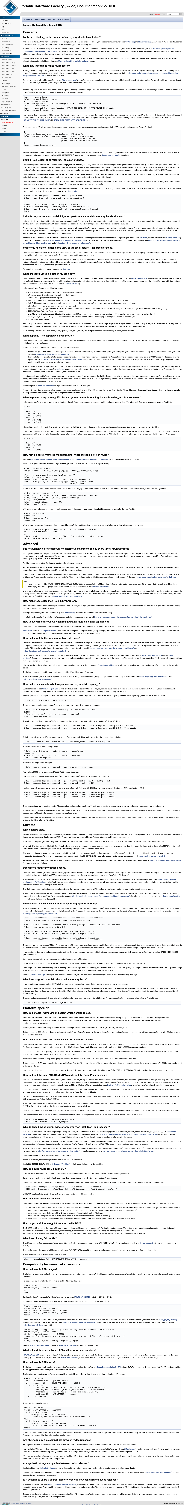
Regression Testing (6, 50)
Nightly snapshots (7, 101)
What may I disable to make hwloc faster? (74, 61)
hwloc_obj (61, 368)
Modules (51, 19)
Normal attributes (72, 283)
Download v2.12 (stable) (9, 65)
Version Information (6, 53)
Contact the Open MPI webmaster (92, 1498)
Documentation (5, 41)
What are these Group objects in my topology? (72, 243)
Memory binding (144, 42)
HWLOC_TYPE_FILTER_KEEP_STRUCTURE (69, 120)
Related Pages (40, 19)
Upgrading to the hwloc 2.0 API (109, 1361)
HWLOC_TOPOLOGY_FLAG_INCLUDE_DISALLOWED (63, 358)
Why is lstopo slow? (69, 80)
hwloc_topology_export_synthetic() (159, 1466)
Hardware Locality (6, 59)
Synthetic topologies (50, 687)
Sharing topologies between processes (67, 595)
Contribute (4, 125)
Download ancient (7, 74)
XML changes (129, 1442)
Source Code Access (7, 44)
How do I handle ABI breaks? (40, 1339)
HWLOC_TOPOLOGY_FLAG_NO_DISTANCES (79, 1316)
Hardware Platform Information (119, 1080)
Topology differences (48, 629)
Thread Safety (69, 611)
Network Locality (6, 104)
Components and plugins (111, 155)
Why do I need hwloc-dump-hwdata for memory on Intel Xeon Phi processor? (101, 893)
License (4, 89)
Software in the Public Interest (23, 1499)
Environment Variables (100, 585)
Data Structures (63, 19)
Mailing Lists (4, 119)
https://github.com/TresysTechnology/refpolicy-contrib (58, 1146)
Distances (143, 237)
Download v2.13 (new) (8, 62)
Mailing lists (5, 92)
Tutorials (4, 80)
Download (4, 38)
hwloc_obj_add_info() (152, 654)
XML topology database (9, 86)
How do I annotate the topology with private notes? (67, 240)
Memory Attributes (173, 237)
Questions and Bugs (37, 971)
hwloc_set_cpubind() (145, 1237)
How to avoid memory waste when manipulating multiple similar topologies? (123, 616)
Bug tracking (5, 95)
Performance (5, 32)
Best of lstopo (6, 83)
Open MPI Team (6, 23)
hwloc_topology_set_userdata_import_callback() (45, 649)
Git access (5, 98)
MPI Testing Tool (6, 107)
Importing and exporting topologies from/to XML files (155, 576)
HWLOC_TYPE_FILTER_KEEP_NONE (36, 120)
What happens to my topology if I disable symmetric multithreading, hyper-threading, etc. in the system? (69, 458)
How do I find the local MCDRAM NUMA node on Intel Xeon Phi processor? (130, 1129)
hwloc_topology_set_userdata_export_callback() (112, 647)
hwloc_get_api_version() (168, 1313)
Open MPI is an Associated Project (21, 1497)
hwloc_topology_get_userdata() (37, 677)
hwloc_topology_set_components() (152, 853)
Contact (3, 128)
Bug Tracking (5, 47)
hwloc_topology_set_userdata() (153, 674)
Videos (3, 29)
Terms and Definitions (45, 384)
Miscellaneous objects (106, 663)
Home (151, 14)
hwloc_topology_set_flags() (33, 1319)
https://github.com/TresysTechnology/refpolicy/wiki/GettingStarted (128, 1146)
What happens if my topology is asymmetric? (40, 910)
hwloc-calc (72, 191)
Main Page (28, 19)
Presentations (5, 20)
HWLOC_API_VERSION (82, 1291)
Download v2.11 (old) (8, 68)
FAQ (163, 14)
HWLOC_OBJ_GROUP (139, 278)
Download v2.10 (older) (8, 71)
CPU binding (130, 42)
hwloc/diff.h (27, 629)
